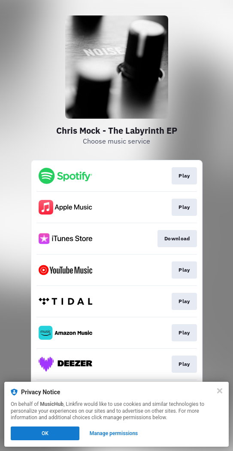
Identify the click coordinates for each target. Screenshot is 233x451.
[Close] (220, 391)
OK (45, 433)
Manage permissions (114, 433)
